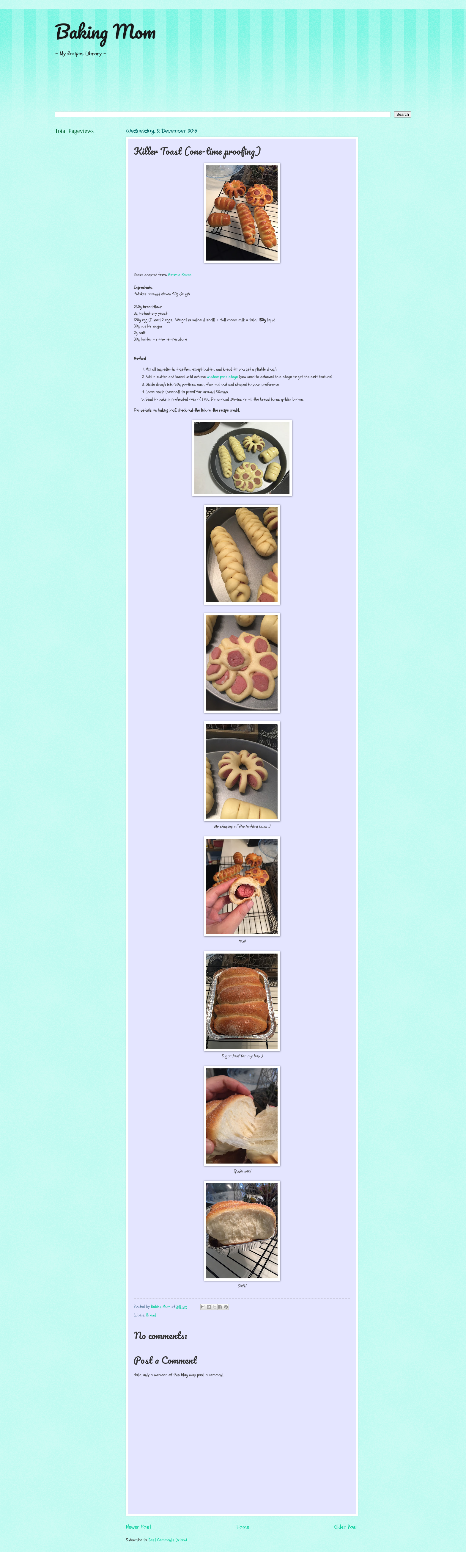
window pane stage (222, 377)
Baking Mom (105, 31)
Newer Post (138, 1527)
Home (243, 1527)
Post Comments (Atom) (168, 1540)
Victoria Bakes (179, 275)
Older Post (346, 1527)
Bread (151, 1315)
